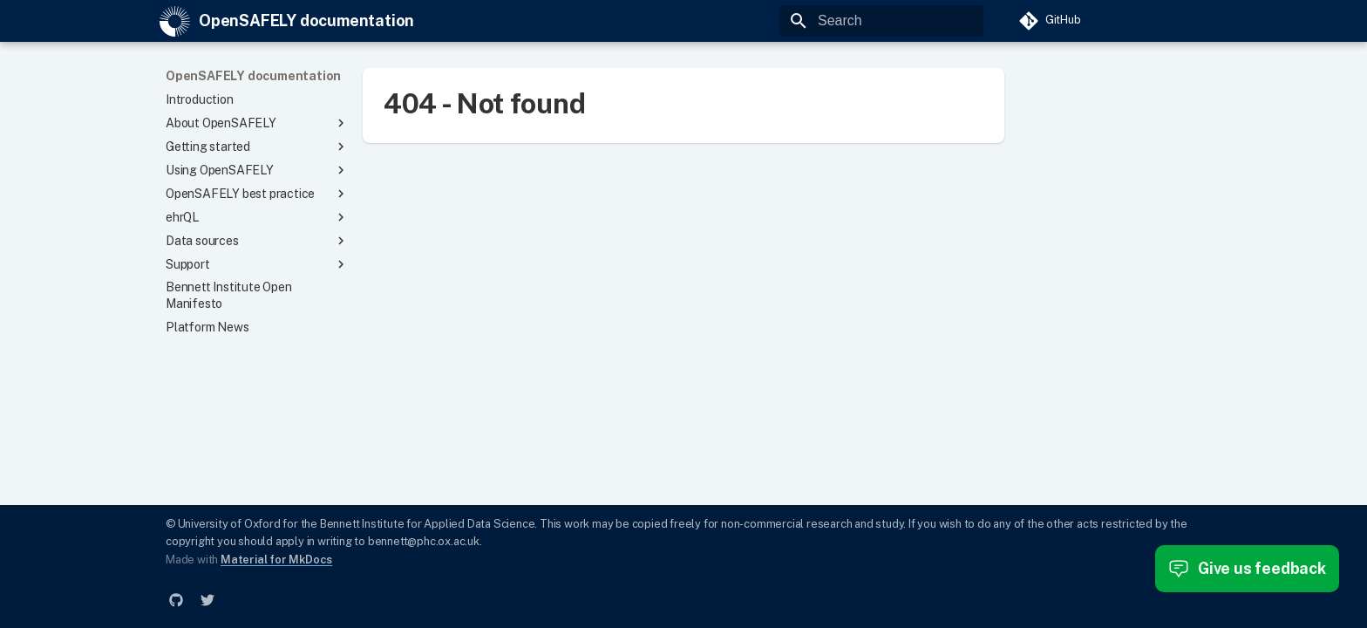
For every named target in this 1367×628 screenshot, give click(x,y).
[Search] (881, 21)
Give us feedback (1247, 568)
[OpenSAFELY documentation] (174, 21)
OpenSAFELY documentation (253, 76)
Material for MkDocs (276, 559)
